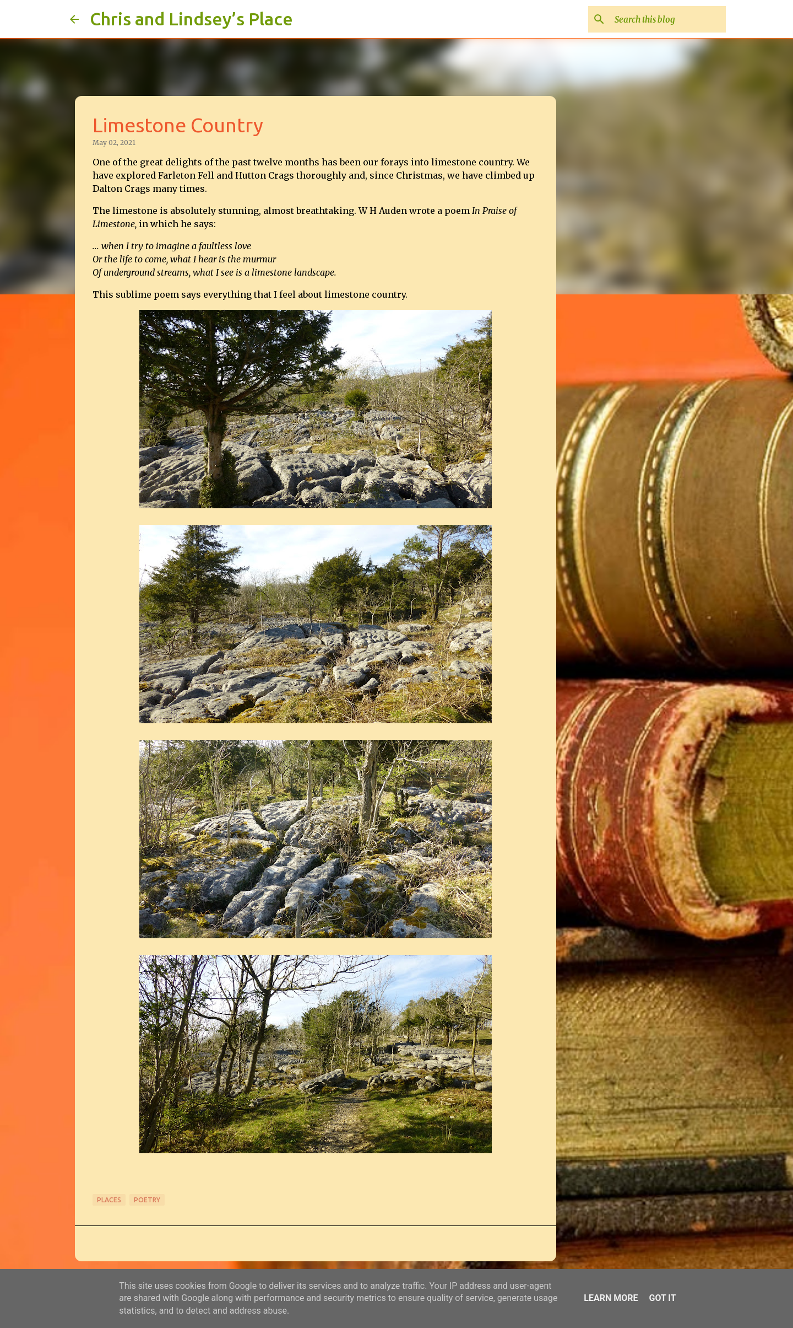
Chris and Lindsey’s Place (191, 19)
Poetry (147, 1199)
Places (109, 1199)
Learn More (611, 1298)
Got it (662, 1298)
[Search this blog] (668, 19)
